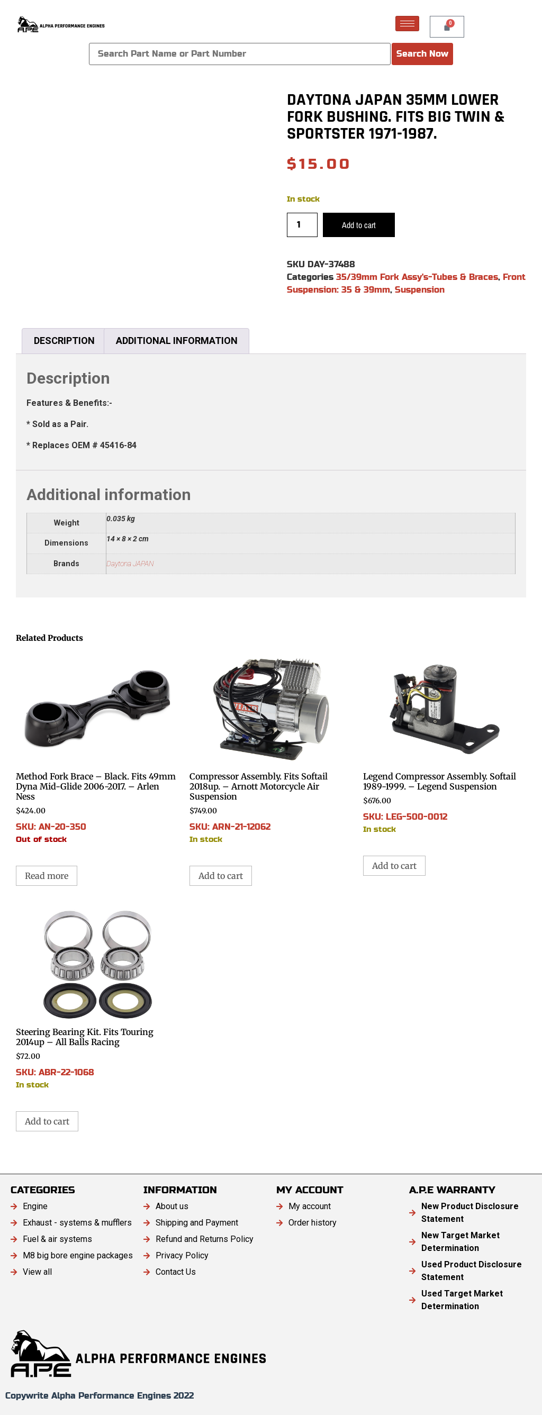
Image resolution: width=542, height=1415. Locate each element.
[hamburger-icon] (407, 23)
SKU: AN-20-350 (97, 748)
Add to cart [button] (220, 875)
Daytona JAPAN (130, 563)
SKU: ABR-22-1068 (97, 999)
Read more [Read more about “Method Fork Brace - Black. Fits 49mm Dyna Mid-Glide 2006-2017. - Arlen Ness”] (46, 875)
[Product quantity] (302, 225)
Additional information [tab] (177, 340)
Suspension (420, 290)
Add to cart (359, 225)
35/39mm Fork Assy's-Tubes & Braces (417, 277)
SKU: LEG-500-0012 (444, 743)
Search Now (422, 54)
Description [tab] (64, 340)
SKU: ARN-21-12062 (271, 748)
